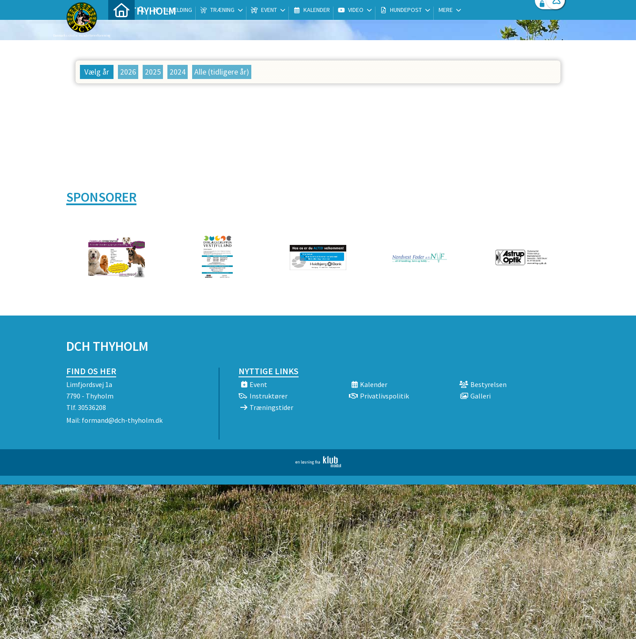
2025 (153, 72)
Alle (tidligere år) (221, 72)
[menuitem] (121, 30)
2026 (128, 72)
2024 (178, 72)
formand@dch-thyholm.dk (122, 420)
